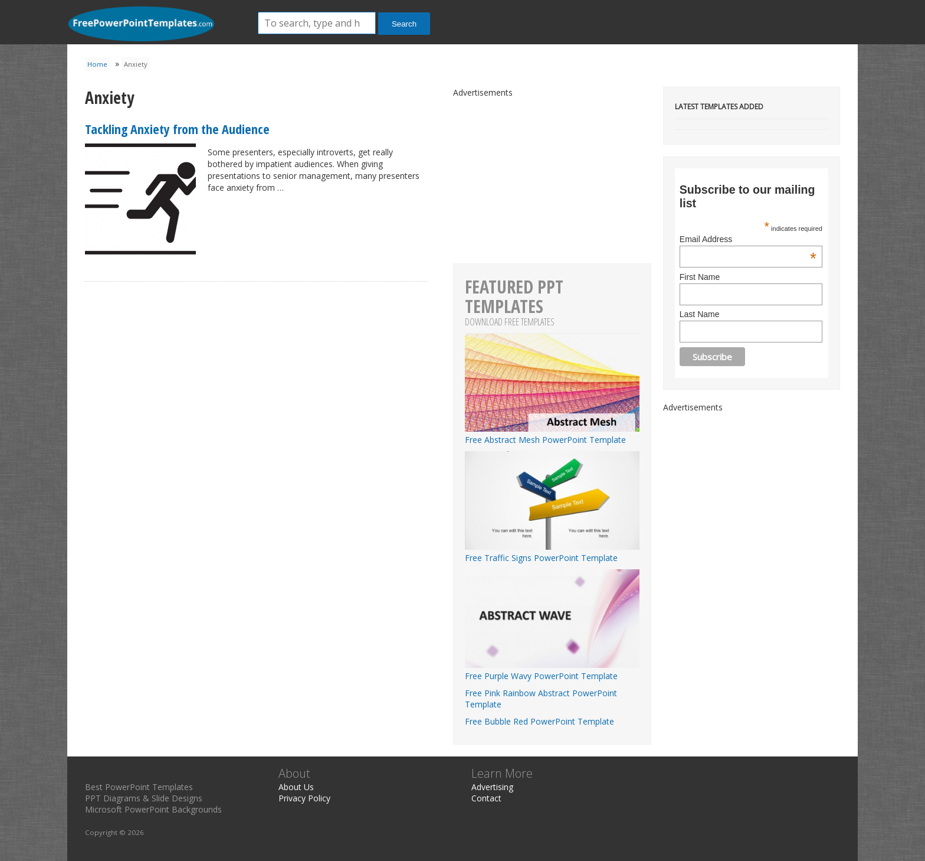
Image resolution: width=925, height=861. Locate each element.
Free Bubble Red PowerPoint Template (539, 721)
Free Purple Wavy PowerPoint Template (552, 670)
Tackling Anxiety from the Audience (177, 129)
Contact (486, 798)
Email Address (748, 239)
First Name (700, 277)
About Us (296, 786)
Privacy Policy (304, 798)
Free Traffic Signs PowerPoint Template (552, 552)
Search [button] (404, 23)
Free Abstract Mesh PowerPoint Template (552, 434)
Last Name (700, 314)
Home (97, 64)
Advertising (492, 786)
